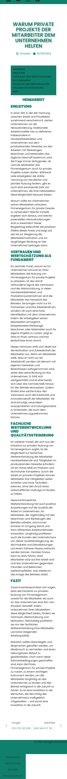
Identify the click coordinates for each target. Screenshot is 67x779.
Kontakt (13, 769)
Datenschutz (13, 763)
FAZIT (15, 91)
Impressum (13, 757)
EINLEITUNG (19, 73)
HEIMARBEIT (19, 69)
